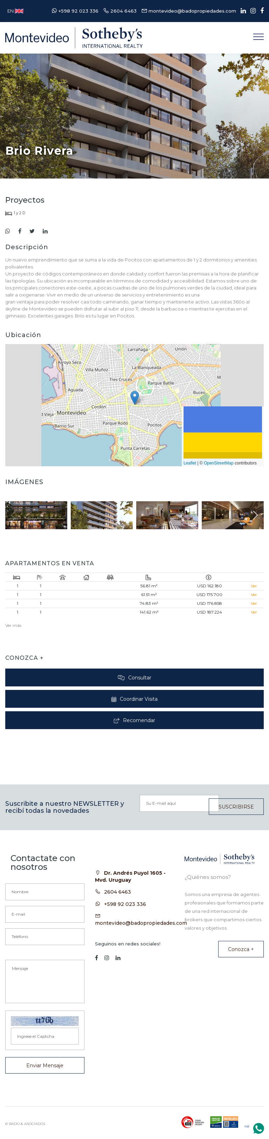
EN (15, 11)
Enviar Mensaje (44, 1065)
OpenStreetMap (219, 463)
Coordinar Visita (134, 699)
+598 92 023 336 (125, 904)
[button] (134, 398)
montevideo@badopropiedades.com (141, 923)
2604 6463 (117, 892)
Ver (254, 585)
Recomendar (135, 720)
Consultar (134, 678)
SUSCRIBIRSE (236, 807)
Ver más (13, 625)
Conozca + (241, 949)
